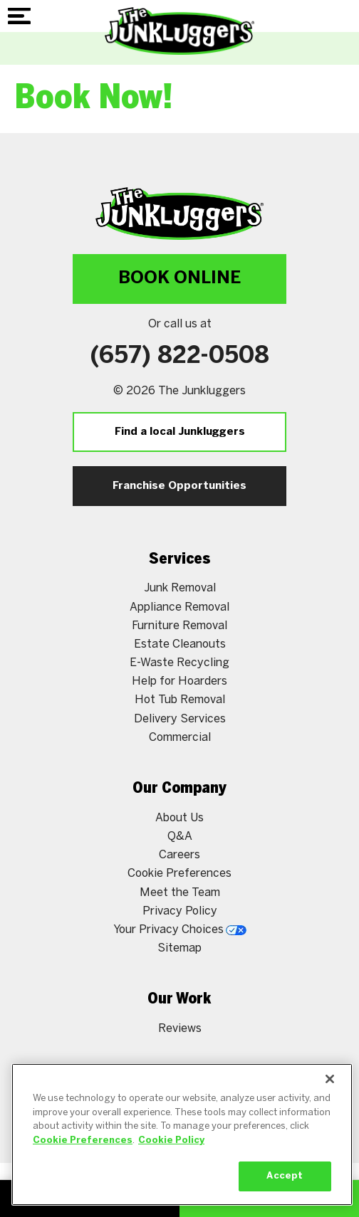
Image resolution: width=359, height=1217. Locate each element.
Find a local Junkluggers (180, 432)
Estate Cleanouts (180, 644)
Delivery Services (180, 719)
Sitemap (179, 948)
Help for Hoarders (179, 681)
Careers (179, 855)
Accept (284, 1176)
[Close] (329, 1079)
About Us (179, 818)
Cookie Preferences (179, 873)
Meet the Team (180, 892)
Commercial (180, 737)
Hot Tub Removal (180, 700)
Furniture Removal (179, 626)
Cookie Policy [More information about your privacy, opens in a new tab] (171, 1140)
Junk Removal (180, 588)
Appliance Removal (179, 607)
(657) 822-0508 (179, 356)
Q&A (179, 836)
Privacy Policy (179, 911)
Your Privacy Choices (179, 929)
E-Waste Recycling (179, 663)
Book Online (179, 278)
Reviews (180, 1028)
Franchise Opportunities (179, 486)
